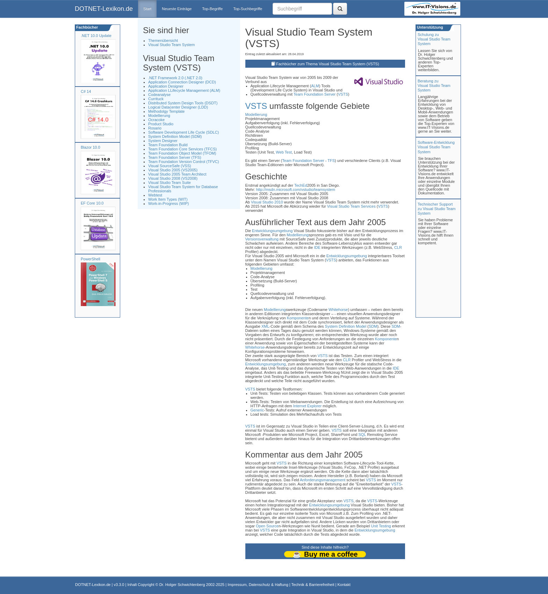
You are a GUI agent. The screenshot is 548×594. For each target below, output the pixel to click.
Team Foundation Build (168, 145)
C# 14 (86, 91)
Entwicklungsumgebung (272, 231)
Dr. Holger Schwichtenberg (182, 584)
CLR (398, 247)
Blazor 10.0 (90, 147)
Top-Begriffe (212, 9)
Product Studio (160, 124)
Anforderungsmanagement (322, 480)
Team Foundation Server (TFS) (174, 157)
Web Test (283, 152)
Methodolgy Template (166, 111)
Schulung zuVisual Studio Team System (434, 39)
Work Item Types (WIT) (168, 199)
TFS (331, 160)
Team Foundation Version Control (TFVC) (183, 161)
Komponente (298, 318)
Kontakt (343, 584)
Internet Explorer (307, 406)
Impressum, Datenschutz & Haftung (258, 584)
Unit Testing (381, 526)
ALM (315, 86)
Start (147, 9)
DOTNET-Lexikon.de (104, 8)
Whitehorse (338, 309)
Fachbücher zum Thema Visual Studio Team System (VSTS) (327, 64)
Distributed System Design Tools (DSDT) (182, 103)
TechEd (300, 185)
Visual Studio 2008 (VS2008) (172, 178)
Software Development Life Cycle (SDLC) (183, 132)
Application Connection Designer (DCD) (182, 82)
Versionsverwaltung (262, 239)
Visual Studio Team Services (351, 206)
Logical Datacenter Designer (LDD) (178, 107)
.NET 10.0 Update (96, 36)
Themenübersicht (163, 40)
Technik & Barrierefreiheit (312, 584)
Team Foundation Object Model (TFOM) (182, 153)
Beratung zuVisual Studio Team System (434, 85)
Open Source (267, 526)
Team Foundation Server (315, 94)
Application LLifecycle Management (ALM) (184, 90)
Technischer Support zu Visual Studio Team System (436, 208)
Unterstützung (429, 27)
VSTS (343, 94)
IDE (317, 247)
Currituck (156, 99)
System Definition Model (346, 326)
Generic (257, 410)
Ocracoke (156, 120)
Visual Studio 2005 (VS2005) (172, 170)
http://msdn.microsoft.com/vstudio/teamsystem (295, 189)
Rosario (154, 128)
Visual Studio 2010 (267, 202)
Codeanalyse (159, 94)
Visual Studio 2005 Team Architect (177, 174)
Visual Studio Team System (171, 45)
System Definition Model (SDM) (175, 136)
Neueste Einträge (177, 9)
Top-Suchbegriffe (247, 9)
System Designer (163, 141)
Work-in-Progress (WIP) (168, 203)
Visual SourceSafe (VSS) (169, 166)
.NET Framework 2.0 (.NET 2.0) (175, 78)
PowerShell (90, 259)
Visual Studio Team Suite (169, 182)
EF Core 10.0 (92, 203)
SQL (362, 434)
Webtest (155, 195)
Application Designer (165, 86)
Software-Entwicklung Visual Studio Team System (436, 147)
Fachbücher (86, 27)
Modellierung (159, 115)
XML (265, 326)
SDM (373, 326)
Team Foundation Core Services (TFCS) (182, 149)
